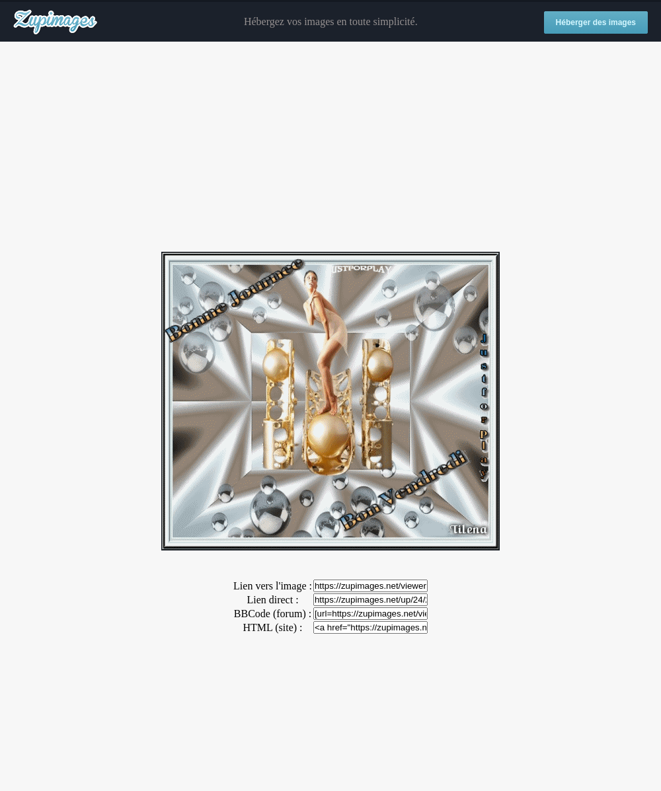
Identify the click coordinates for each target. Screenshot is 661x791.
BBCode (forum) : (272, 613)
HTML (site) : (272, 627)
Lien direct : (272, 599)
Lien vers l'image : (272, 585)
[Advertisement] (330, 147)
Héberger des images (596, 22)
